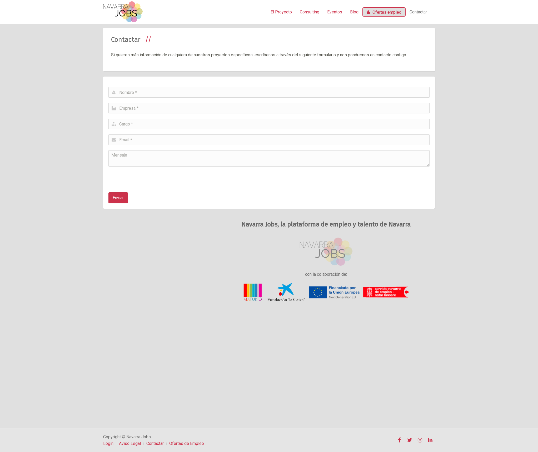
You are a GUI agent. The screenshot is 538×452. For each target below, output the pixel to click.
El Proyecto (281, 11)
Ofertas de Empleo (186, 443)
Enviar (118, 197)
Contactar (418, 11)
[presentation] (148, 177)
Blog (354, 11)
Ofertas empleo (384, 12)
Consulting (309, 11)
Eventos (334, 11)
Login (108, 443)
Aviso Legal (130, 443)
